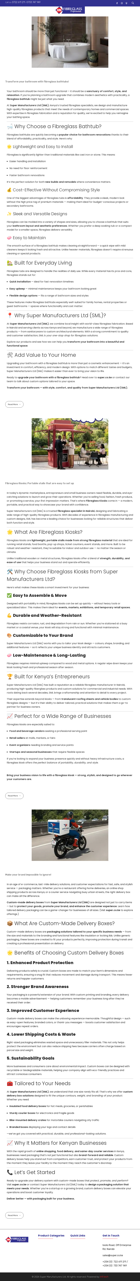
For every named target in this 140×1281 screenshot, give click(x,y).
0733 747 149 (33, 2)
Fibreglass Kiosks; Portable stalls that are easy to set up (39, 483)
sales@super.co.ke (113, 1255)
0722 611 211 (18, 2)
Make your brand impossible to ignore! (28, 874)
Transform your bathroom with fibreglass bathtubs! (37, 81)
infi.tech (104, 1276)
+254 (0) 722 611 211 (114, 1261)
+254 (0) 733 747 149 (115, 1265)
